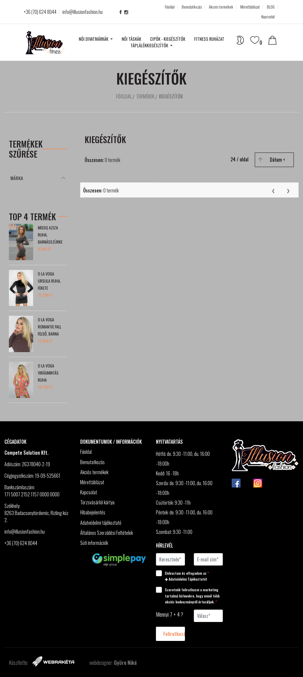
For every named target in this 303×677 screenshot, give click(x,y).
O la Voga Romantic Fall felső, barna (49, 326)
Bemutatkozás (192, 7)
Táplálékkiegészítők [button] (149, 45)
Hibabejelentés (92, 512)
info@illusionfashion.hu (82, 11)
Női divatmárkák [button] (94, 39)
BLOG (271, 7)
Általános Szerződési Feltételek (107, 533)
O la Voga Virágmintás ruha (48, 372)
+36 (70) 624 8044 (40, 11)
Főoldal (170, 7)
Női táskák (131, 39)
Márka (16, 178)
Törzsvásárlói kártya (97, 502)
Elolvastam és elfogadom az (184, 576)
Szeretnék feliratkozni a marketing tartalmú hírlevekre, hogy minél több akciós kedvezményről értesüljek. (188, 595)
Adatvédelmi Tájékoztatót (186, 579)
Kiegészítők (171, 96)
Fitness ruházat (209, 39)
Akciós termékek (221, 7)
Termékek (145, 96)
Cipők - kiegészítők (167, 39)
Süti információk (94, 543)
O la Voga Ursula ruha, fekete (49, 281)
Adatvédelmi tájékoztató (101, 523)
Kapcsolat (268, 17)
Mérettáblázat (250, 7)
